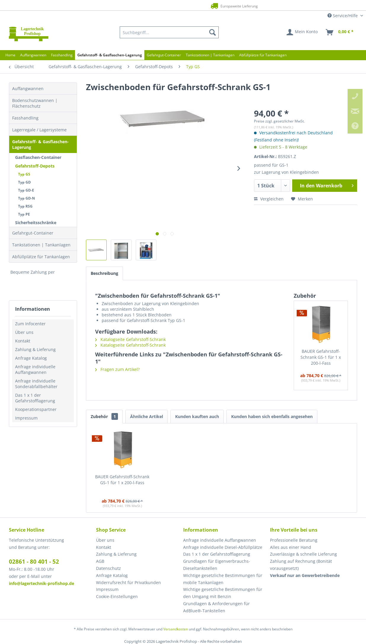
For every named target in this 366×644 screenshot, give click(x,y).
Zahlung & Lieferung (35, 349)
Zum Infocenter (30, 323)
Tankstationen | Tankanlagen (41, 245)
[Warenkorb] (340, 32)
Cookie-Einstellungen (117, 596)
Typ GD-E (26, 190)
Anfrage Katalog (31, 358)
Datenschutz (108, 568)
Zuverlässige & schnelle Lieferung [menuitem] (303, 554)
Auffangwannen (28, 88)
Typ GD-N (26, 198)
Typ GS (24, 174)
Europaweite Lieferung (172, 5)
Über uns (24, 332)
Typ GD (24, 182)
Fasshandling (25, 118)
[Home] (10, 55)
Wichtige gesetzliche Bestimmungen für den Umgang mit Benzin (222, 592)
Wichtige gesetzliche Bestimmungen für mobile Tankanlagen (222, 579)
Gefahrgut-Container (32, 233)
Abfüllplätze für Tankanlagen (41, 256)
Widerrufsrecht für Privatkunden (128, 582)
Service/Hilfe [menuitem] (343, 15)
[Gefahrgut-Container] (163, 55)
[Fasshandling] (62, 55)
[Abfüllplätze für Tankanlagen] (263, 55)
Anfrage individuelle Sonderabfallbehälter (36, 383)
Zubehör (104, 416)
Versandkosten (175, 629)
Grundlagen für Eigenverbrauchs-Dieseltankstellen (216, 564)
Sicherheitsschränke (35, 222)
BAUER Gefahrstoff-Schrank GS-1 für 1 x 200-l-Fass (321, 357)
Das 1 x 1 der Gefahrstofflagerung (35, 398)
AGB (100, 561)
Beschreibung (104, 273)
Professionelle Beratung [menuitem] (293, 540)
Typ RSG (25, 206)
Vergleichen (269, 199)
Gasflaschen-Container (38, 157)
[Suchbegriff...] (169, 32)
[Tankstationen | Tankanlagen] (210, 55)
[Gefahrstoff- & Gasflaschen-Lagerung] (109, 55)
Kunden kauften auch (197, 416)
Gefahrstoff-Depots (35, 166)
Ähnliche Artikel (146, 416)
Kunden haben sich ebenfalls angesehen (272, 416)
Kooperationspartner (36, 409)
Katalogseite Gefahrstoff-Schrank (130, 339)
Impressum (26, 418)
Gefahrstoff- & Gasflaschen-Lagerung (40, 144)
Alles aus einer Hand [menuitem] (290, 547)
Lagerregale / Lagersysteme (39, 130)
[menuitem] (169, 32)
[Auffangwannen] (33, 55)
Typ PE (24, 214)
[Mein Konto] (302, 32)
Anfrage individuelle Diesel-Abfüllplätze (222, 547)
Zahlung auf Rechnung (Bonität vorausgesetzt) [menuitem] (301, 564)
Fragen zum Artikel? (117, 369)
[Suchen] (212, 32)
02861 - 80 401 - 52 (34, 561)
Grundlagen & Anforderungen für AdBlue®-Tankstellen (216, 607)
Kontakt (22, 341)
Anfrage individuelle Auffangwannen (35, 369)
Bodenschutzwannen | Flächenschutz (34, 103)
